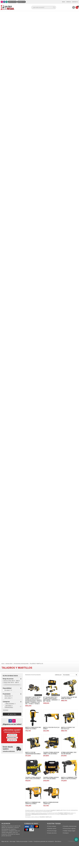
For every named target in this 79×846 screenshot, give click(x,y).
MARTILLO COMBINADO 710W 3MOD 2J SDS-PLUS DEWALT (69, 778)
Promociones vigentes (70, 828)
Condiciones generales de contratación (44, 841)
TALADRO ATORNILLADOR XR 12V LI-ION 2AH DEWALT (51, 778)
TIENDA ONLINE (64, 814)
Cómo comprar (52, 826)
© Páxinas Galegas (72, 841)
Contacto (66, 833)
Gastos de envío (52, 833)
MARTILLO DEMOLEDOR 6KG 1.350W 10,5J (50, 803)
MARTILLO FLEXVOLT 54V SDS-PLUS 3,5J (68, 728)
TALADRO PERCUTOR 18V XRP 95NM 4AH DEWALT (69, 698)
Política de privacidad (21, 841)
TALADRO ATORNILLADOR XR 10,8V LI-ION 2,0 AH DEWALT (33, 778)
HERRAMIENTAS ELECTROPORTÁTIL (39, 814)
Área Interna (58, 841)
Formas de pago (52, 830)
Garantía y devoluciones (70, 826)
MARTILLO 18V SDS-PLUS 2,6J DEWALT (51, 728)
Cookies (30, 841)
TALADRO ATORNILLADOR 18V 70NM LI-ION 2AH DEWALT (51, 753)
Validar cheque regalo (69, 830)
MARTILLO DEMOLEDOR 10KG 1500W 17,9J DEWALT (33, 728)
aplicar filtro (13, 714)
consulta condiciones (9, 751)
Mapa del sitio (5, 841)
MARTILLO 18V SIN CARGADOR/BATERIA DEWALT (33, 753)
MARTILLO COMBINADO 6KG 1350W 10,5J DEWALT (32, 803)
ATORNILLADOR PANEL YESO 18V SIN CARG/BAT (68, 753)
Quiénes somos (52, 828)
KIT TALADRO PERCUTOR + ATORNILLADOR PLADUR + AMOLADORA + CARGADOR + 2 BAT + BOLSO (51, 699)
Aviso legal (12, 841)
